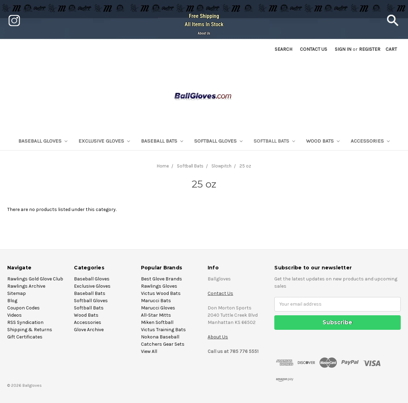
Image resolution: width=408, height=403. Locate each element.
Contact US (313, 49)
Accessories (370, 141)
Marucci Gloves (158, 308)
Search (283, 49)
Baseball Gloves (42, 141)
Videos (14, 315)
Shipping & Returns (29, 330)
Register (369, 49)
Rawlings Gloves (159, 286)
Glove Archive (89, 330)
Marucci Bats (156, 301)
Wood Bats (323, 141)
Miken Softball (157, 322)
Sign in (343, 49)
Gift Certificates (24, 337)
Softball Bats (274, 141)
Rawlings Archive (26, 286)
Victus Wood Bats (161, 293)
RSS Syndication (25, 322)
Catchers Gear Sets (162, 344)
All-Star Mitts (156, 315)
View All (149, 351)
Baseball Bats (162, 141)
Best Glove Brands (161, 279)
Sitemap (16, 293)
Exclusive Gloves (104, 141)
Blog (12, 301)
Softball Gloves (218, 141)
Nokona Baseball (160, 337)
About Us (204, 33)
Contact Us (220, 293)
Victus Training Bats (163, 330)
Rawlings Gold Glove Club (35, 279)
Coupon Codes (23, 308)
